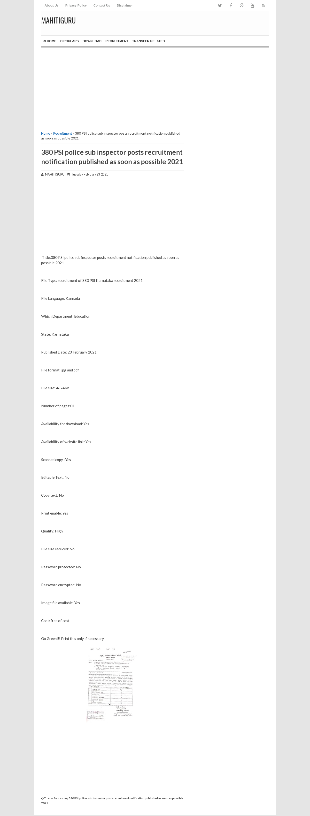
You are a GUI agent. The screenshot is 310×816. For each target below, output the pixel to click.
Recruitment (116, 41)
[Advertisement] (112, 89)
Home (49, 41)
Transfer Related (148, 41)
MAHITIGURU (58, 20)
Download (92, 41)
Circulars (69, 41)
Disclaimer (125, 5)
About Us (52, 5)
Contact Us (101, 5)
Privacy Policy (76, 5)
